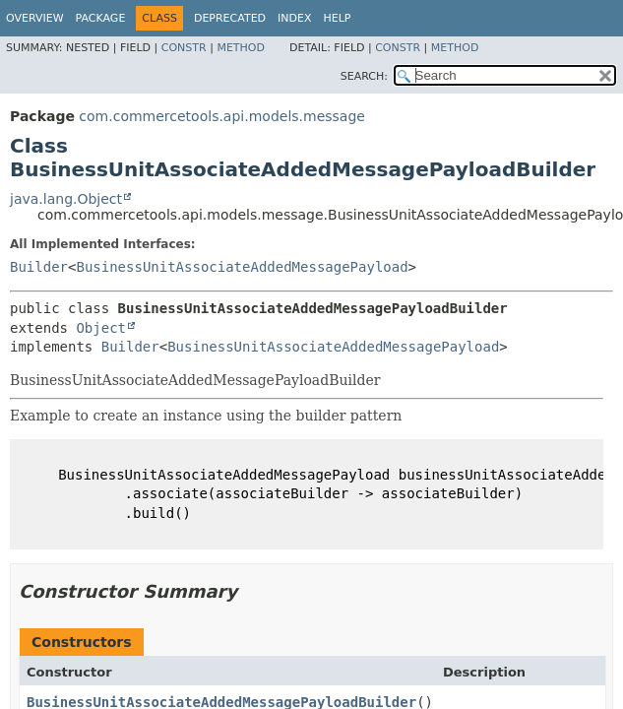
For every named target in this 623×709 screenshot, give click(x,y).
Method (241, 47)
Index (294, 18)
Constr (184, 47)
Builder (39, 267)
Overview (35, 18)
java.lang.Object (66, 199)
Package (101, 18)
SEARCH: (364, 76)
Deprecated (230, 18)
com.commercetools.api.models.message (222, 116)
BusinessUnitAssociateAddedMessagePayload (241, 267)
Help (337, 18)
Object (101, 328)
